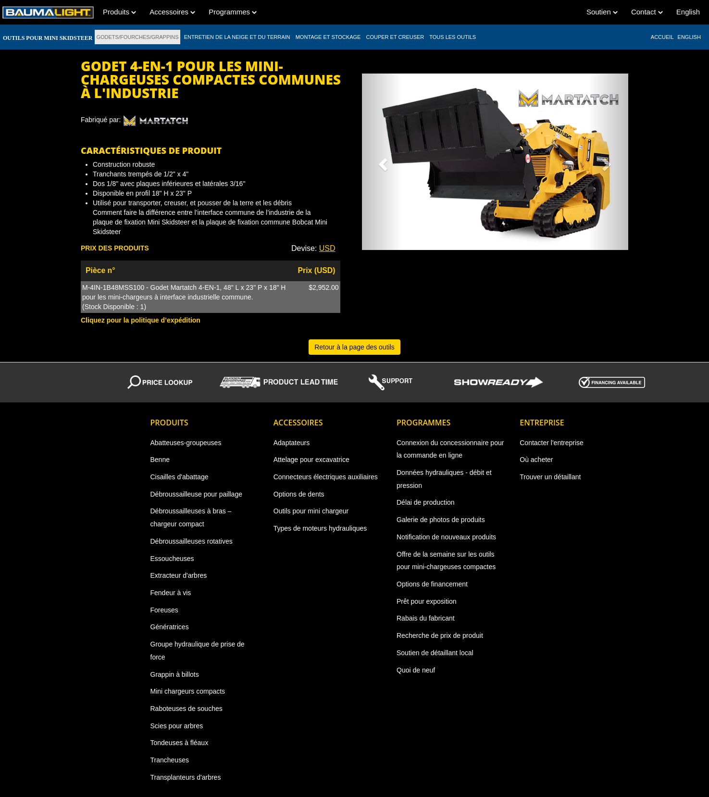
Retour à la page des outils (354, 347)
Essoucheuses (172, 558)
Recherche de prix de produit (440, 635)
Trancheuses (169, 760)
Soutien (602, 12)
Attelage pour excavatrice (311, 459)
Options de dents (299, 494)
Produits (119, 12)
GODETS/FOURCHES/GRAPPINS (137, 37)
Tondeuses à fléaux (179, 743)
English (688, 12)
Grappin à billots (174, 674)
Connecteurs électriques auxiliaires (326, 477)
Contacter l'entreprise (552, 443)
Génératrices (169, 627)
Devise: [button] (313, 248)
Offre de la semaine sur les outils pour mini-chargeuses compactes (446, 560)
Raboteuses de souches (186, 708)
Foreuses (164, 610)
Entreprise (542, 422)
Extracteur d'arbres (178, 575)
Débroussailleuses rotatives (191, 541)
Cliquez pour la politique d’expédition (140, 320)
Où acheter (536, 459)
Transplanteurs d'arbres (185, 777)
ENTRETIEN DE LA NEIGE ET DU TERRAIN (237, 37)
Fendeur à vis (170, 593)
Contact (647, 12)
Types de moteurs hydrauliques (320, 528)
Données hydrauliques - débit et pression (444, 479)
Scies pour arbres (176, 726)
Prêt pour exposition (427, 601)
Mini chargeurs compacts (187, 691)
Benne (160, 459)
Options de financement (432, 584)
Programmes (233, 12)
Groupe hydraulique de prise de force (197, 650)
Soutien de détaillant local (435, 653)
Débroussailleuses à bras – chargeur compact (191, 517)
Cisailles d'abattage (179, 477)
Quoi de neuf (416, 670)
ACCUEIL (662, 37)
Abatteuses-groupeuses (186, 443)
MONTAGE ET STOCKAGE (328, 37)
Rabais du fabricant (426, 618)
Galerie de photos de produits (441, 519)
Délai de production (426, 502)
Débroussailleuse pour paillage (196, 494)
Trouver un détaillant (550, 477)
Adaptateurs (292, 443)
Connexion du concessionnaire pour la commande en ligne (450, 449)
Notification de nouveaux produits (446, 537)
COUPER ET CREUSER (394, 37)
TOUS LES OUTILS (452, 37)
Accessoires (172, 12)
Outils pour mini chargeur (311, 511)
